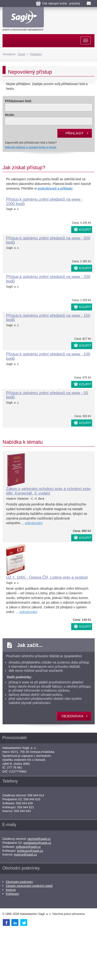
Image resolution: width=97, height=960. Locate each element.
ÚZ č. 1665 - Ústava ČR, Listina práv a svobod (47, 577)
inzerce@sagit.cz (25, 854)
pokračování (34, 523)
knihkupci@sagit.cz (30, 850)
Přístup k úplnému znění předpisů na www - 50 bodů (47, 395)
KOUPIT (85, 229)
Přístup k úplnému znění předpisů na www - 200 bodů (48, 278)
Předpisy (36, 54)
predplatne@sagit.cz (37, 843)
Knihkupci (12, 893)
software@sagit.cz (28, 846)
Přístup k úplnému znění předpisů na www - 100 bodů (48, 356)
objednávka (72, 716)
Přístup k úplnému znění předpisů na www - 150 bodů (48, 317)
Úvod (21, 54)
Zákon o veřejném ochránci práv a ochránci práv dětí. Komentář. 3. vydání (48, 491)
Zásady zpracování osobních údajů (29, 886)
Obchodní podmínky (19, 882)
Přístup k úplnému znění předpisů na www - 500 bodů (48, 240)
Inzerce (11, 889)
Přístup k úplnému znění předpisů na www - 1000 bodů (44, 201)
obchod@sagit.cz (39, 839)
